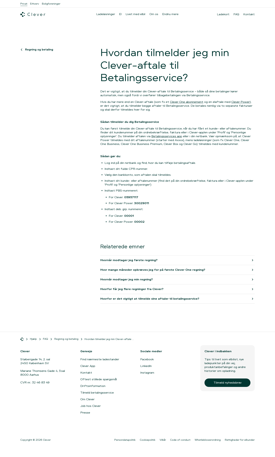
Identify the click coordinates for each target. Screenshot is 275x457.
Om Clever (87, 399)
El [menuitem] (120, 14)
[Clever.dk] (32, 14)
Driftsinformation (92, 386)
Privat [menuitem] (23, 3)
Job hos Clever (90, 406)
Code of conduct (180, 439)
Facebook (147, 359)
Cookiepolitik (147, 439)
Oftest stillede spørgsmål (98, 379)
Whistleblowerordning (208, 439)
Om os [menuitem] (153, 14)
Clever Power (240, 102)
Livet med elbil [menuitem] (135, 14)
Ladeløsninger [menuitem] (105, 14)
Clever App (87, 366)
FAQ (236, 14)
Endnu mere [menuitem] (170, 14)
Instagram (147, 372)
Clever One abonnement (186, 102)
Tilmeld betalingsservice (97, 392)
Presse (85, 412)
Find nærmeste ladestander (99, 359)
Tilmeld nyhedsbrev (228, 382)
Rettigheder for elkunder (240, 439)
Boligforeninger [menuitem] (51, 3)
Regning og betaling (37, 49)
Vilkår (163, 439)
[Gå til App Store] (30, 428)
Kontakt (249, 14)
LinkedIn (146, 366)
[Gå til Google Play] (59, 428)
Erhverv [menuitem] (34, 3)
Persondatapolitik (125, 439)
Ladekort (223, 14)
